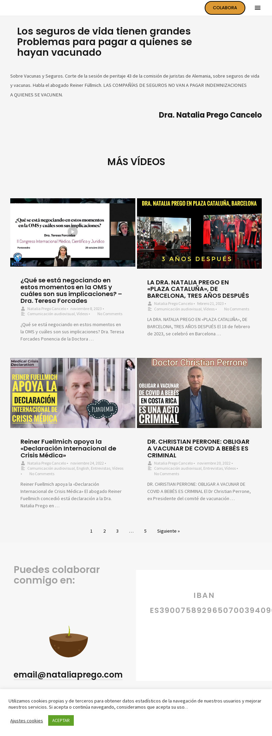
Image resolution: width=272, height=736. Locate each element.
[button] (68, 675)
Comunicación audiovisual (51, 313)
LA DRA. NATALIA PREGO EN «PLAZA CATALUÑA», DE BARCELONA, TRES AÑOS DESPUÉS (198, 289)
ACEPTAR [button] (61, 720)
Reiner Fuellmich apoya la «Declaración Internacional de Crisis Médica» (68, 448)
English (83, 468)
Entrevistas (100, 468)
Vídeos (82, 313)
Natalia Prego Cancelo (46, 308)
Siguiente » (168, 531)
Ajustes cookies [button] (26, 721)
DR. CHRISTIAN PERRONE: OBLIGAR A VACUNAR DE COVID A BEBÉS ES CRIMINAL (198, 448)
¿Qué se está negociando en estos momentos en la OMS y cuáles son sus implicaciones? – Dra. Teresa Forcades (71, 290)
